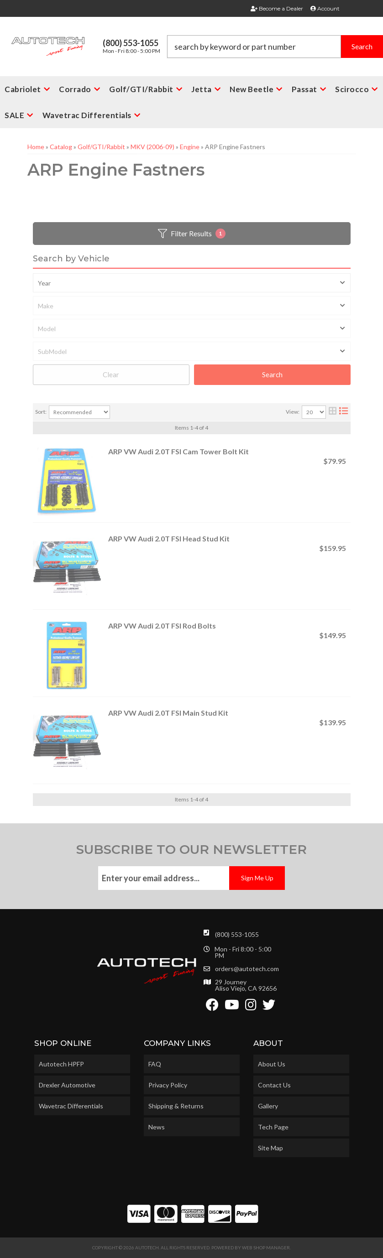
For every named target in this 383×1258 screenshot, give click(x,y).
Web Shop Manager (266, 1247)
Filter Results (192, 234)
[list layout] (343, 412)
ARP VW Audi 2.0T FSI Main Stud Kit (168, 712)
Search (272, 374)
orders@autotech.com (247, 969)
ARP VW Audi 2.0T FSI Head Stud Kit (169, 538)
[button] (275, 46)
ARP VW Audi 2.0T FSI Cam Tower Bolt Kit (178, 451)
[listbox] (192, 282)
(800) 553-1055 (237, 934)
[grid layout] (332, 412)
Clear (111, 374)
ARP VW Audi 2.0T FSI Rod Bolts (162, 625)
